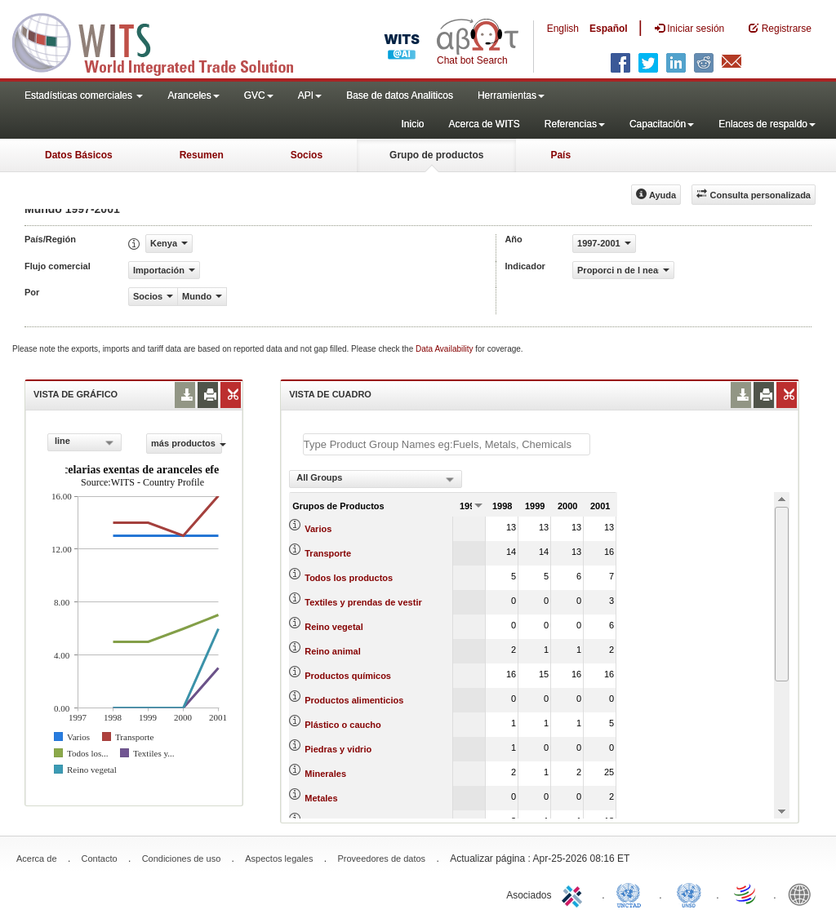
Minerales (325, 774)
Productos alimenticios (354, 700)
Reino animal (332, 651)
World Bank (803, 893)
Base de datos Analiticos (399, 95)
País (560, 155)
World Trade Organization (746, 893)
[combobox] (84, 442)
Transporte (328, 553)
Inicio (412, 124)
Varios (318, 529)
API (310, 95)
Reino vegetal (334, 627)
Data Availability (445, 348)
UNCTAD (632, 893)
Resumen (202, 155)
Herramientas (511, 95)
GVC (258, 95)
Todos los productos (349, 578)
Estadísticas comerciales (83, 95)
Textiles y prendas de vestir (363, 602)
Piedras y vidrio (338, 749)
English (563, 28)
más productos (186, 443)
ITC (574, 893)
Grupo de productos (436, 155)
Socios (306, 155)
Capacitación (661, 124)
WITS (163, 41)
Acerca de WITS (483, 124)
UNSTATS (689, 893)
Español (608, 28)
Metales (321, 798)
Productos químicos (348, 676)
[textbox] (446, 444)
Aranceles (193, 95)
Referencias (575, 124)
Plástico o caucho (343, 725)
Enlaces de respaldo (767, 124)
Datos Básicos (79, 155)
